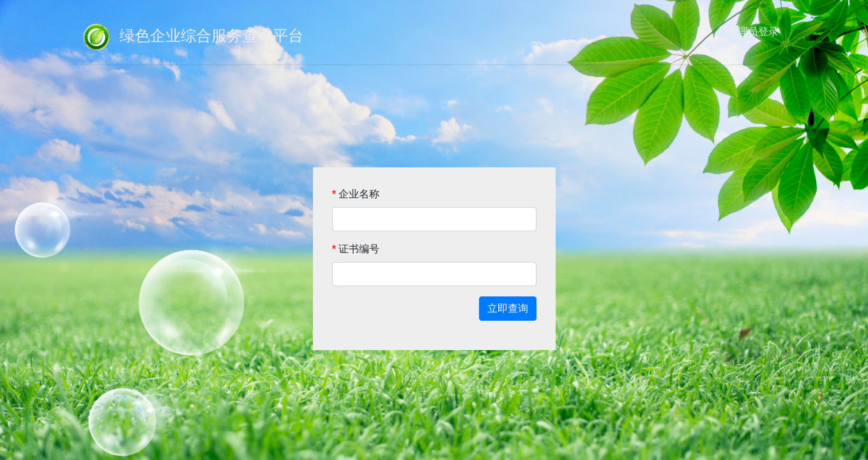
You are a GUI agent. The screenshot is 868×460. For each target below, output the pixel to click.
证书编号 (356, 249)
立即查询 (507, 308)
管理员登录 (753, 32)
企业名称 (356, 194)
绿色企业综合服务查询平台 (191, 36)
